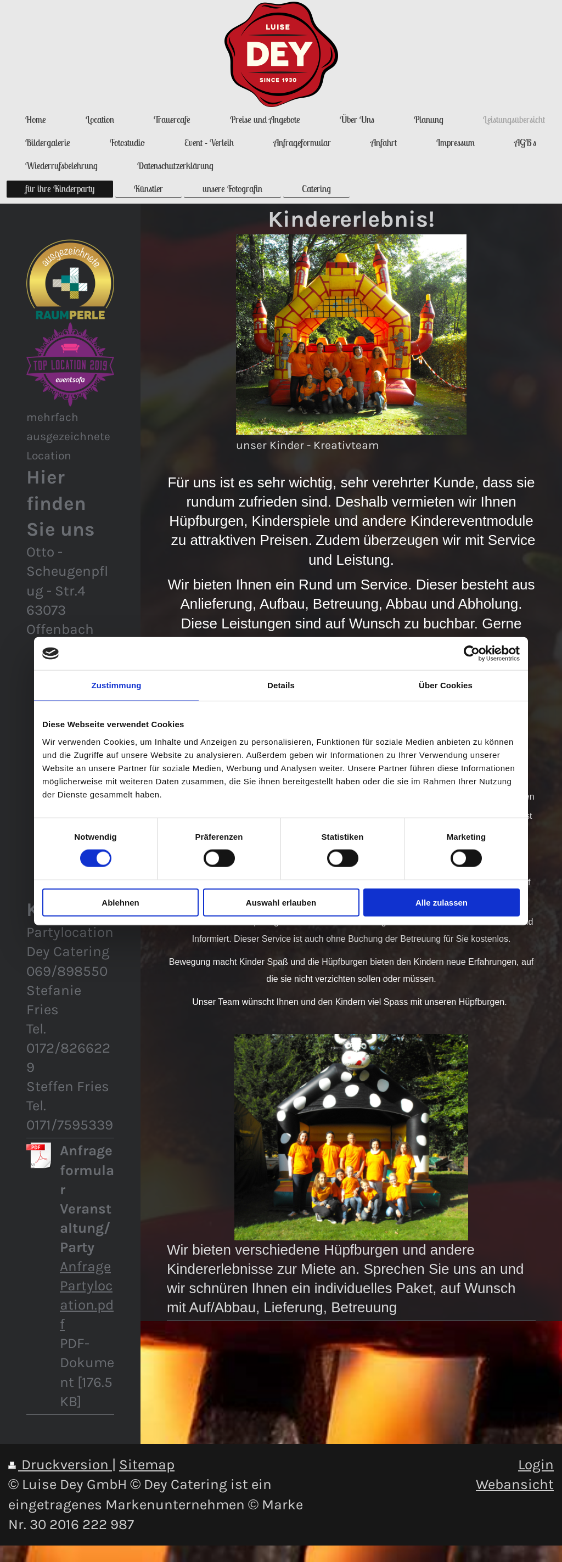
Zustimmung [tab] (117, 685)
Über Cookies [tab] (446, 685)
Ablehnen (120, 902)
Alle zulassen (441, 902)
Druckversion (60, 1464)
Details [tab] (281, 685)
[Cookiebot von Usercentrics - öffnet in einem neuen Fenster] (472, 653)
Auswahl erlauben (281, 902)
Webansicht (515, 1484)
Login (536, 1464)
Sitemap (147, 1464)
